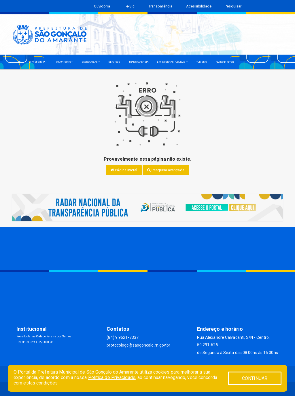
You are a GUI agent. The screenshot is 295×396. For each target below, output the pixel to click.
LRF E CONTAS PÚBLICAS (172, 62)
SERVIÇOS (114, 62)
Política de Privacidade (111, 377)
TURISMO (201, 62)
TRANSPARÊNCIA (138, 62)
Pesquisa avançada (165, 170)
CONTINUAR (254, 378)
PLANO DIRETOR (224, 62)
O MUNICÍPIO (64, 62)
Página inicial (124, 170)
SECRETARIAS (91, 62)
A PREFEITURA (38, 62)
